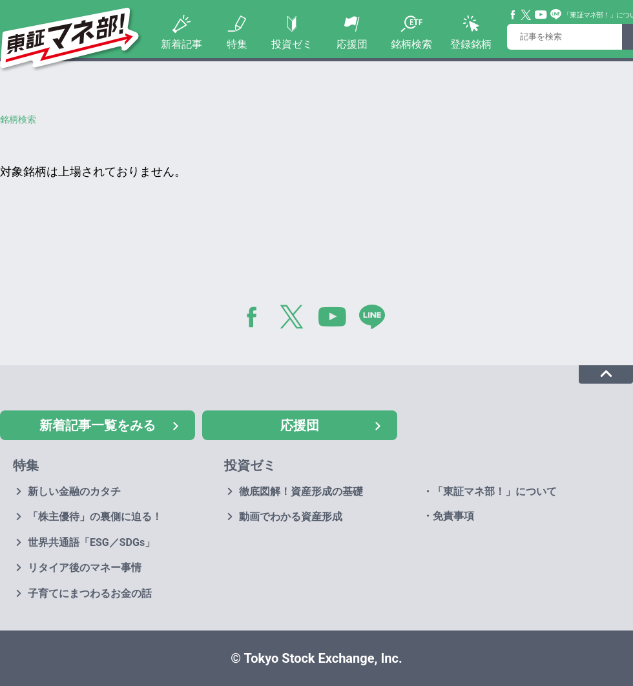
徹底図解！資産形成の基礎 (301, 491)
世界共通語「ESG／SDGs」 (91, 542)
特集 (237, 44)
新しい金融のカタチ (74, 491)
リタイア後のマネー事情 (84, 567)
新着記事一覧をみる (97, 425)
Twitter (526, 14)
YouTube (541, 14)
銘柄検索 (411, 44)
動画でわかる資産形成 (290, 516)
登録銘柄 (471, 44)
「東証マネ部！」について (495, 491)
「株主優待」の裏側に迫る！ (95, 516)
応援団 (352, 44)
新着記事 (181, 44)
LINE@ (376, 319)
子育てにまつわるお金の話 (90, 593)
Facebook (513, 14)
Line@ (556, 14)
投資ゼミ (292, 44)
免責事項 (453, 516)
